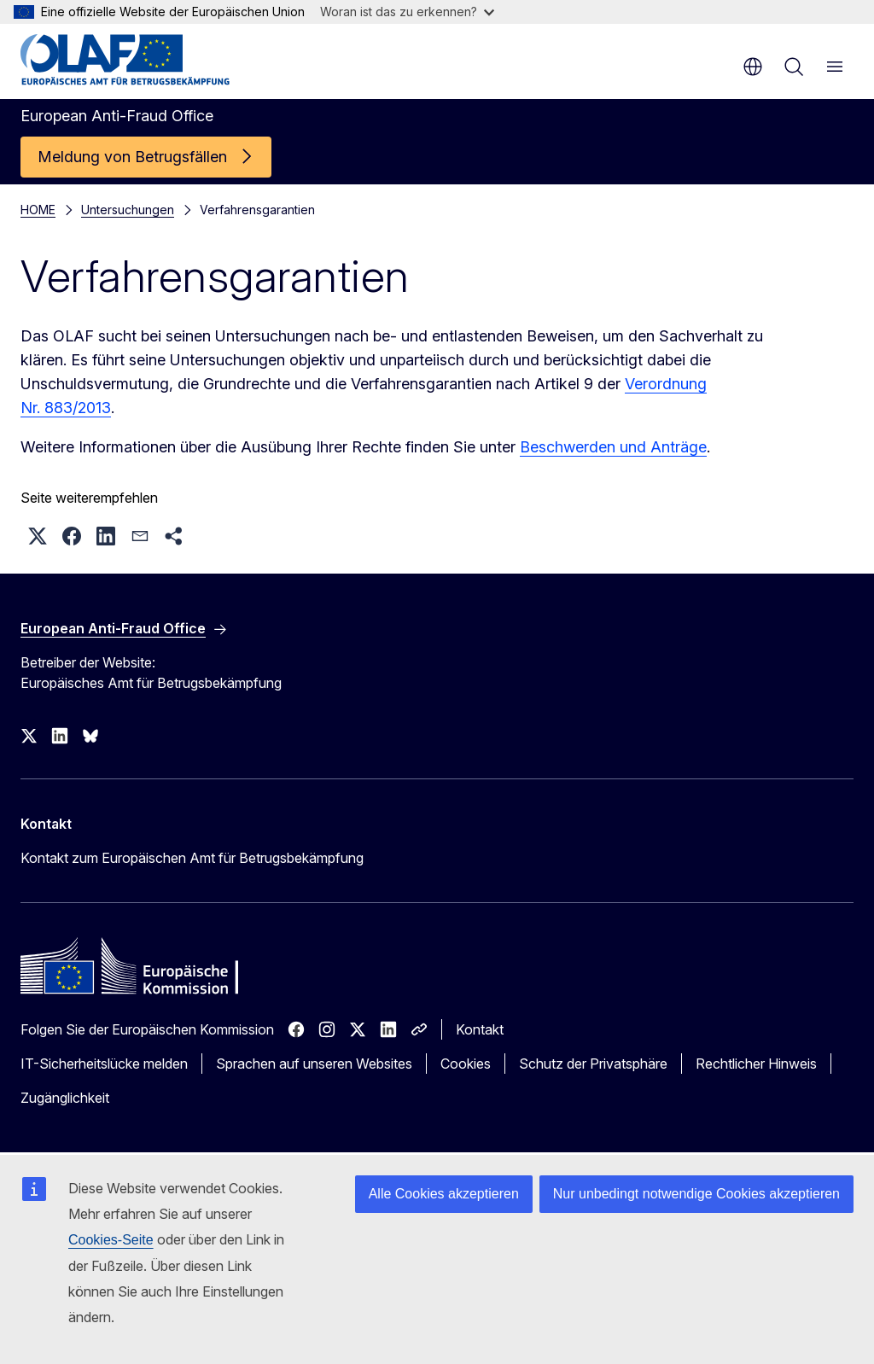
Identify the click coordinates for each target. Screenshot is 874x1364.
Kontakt (480, 1029)
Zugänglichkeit (64, 1097)
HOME (37, 209)
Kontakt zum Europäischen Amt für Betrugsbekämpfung (192, 857)
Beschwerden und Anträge (613, 447)
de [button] (753, 66)
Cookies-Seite (111, 1240)
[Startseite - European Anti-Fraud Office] (125, 59)
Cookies (465, 1063)
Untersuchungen (127, 209)
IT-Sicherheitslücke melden (104, 1063)
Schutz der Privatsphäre (593, 1063)
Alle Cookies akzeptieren (444, 1193)
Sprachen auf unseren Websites (314, 1063)
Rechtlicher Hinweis (756, 1063)
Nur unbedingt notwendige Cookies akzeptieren (696, 1193)
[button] (37, 536)
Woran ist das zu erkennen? (407, 11)
